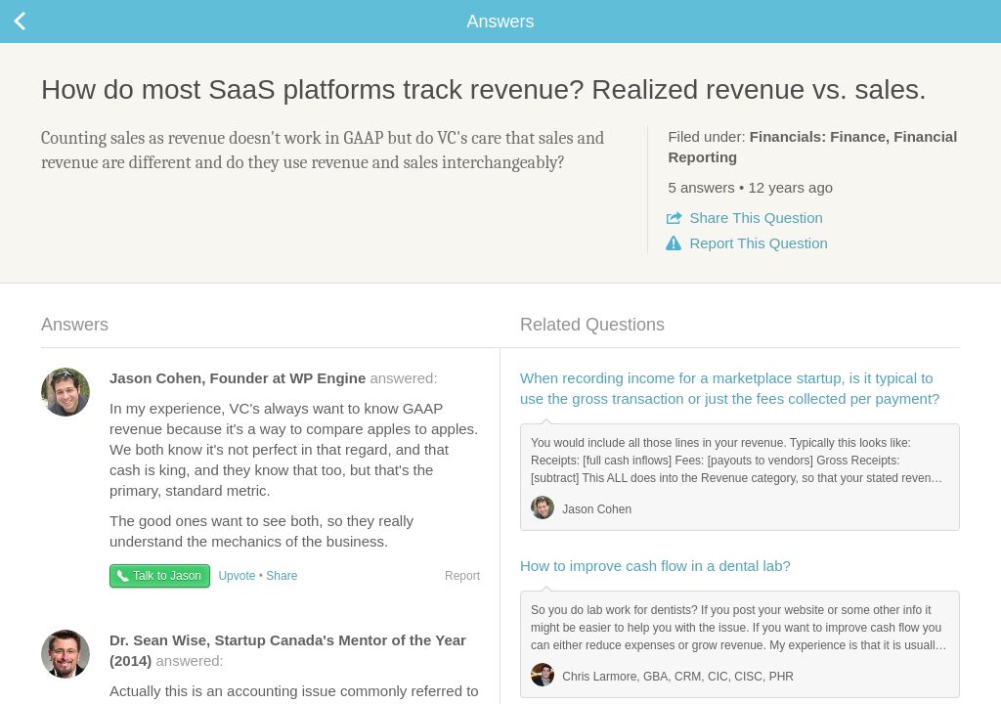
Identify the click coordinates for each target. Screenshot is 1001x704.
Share (755, 241)
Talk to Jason (167, 599)
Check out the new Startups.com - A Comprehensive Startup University (645, 13)
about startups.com (926, 13)
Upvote (236, 599)
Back (39, 44)
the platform (102, 11)
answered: (273, 401)
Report (758, 266)
